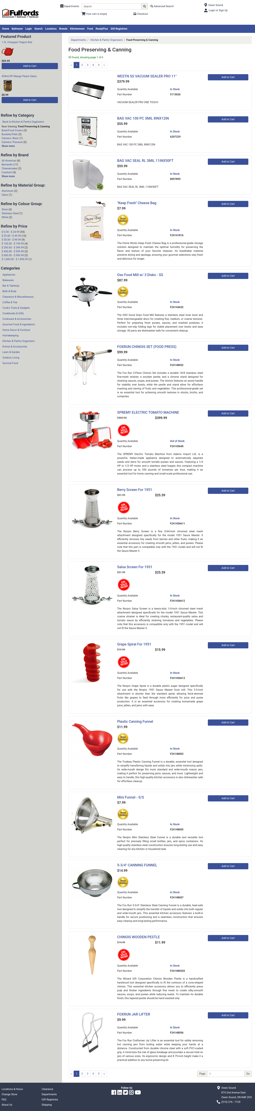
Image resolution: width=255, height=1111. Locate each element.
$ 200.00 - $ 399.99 (13, 247)
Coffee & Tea (9, 302)
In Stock (175, 89)
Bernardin (7, 164)
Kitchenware (77, 28)
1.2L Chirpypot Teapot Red (17, 42)
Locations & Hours (12, 1089)
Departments (78, 39)
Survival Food (10, 363)
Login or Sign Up (218, 10)
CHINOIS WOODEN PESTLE (138, 937)
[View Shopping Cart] (94, 13)
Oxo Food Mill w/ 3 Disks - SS (140, 275)
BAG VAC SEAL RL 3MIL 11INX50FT (145, 161)
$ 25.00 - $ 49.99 (11, 235)
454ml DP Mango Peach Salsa (19, 76)
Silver (5, 209)
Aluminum (7, 190)
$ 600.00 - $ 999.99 (13, 255)
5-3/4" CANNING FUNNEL (137, 865)
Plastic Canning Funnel (135, 721)
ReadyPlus (102, 28)
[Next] (104, 65)
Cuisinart (7, 172)
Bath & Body (9, 291)
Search (38, 28)
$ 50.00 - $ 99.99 (11, 239)
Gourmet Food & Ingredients (18, 324)
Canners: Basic (10, 138)
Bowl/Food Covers (12, 130)
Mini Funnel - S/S (130, 797)
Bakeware (8, 280)
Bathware (17, 28)
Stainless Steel (10, 213)
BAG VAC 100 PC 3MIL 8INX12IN (143, 118)
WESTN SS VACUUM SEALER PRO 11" (147, 76)
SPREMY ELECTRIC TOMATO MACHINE (148, 412)
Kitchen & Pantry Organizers (18, 341)
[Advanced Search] (162, 6)
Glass (5, 194)
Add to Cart (29, 66)
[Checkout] (140, 13)
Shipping (47, 1104)
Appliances (8, 274)
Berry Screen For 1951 (134, 490)
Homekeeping (10, 335)
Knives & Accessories (14, 346)
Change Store (9, 1094)
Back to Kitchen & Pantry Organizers (23, 121)
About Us (7, 1104)
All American (9, 160)
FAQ (4, 1099)
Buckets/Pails (10, 134)
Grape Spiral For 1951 (134, 644)
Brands (63, 28)
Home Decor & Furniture (16, 330)
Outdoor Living (10, 357)
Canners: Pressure (12, 142)
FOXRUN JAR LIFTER (133, 1014)
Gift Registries (119, 28)
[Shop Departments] (69, 6)
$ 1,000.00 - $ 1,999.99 (15, 259)
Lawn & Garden (11, 352)
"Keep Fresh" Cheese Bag (136, 203)
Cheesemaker (10, 168)
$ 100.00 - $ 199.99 (13, 243)
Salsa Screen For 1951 (135, 567)
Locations (51, 28)
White (5, 217)
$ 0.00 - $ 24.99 (11, 231)
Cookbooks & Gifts (13, 313)
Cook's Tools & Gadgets (16, 307)
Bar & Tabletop (10, 285)
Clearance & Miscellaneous (18, 296)
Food (90, 28)
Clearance (47, 1089)
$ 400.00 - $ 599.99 (13, 251)
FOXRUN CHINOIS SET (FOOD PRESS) (146, 347)
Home (5, 28)
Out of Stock (177, 441)
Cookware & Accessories (16, 318)
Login (28, 28)
